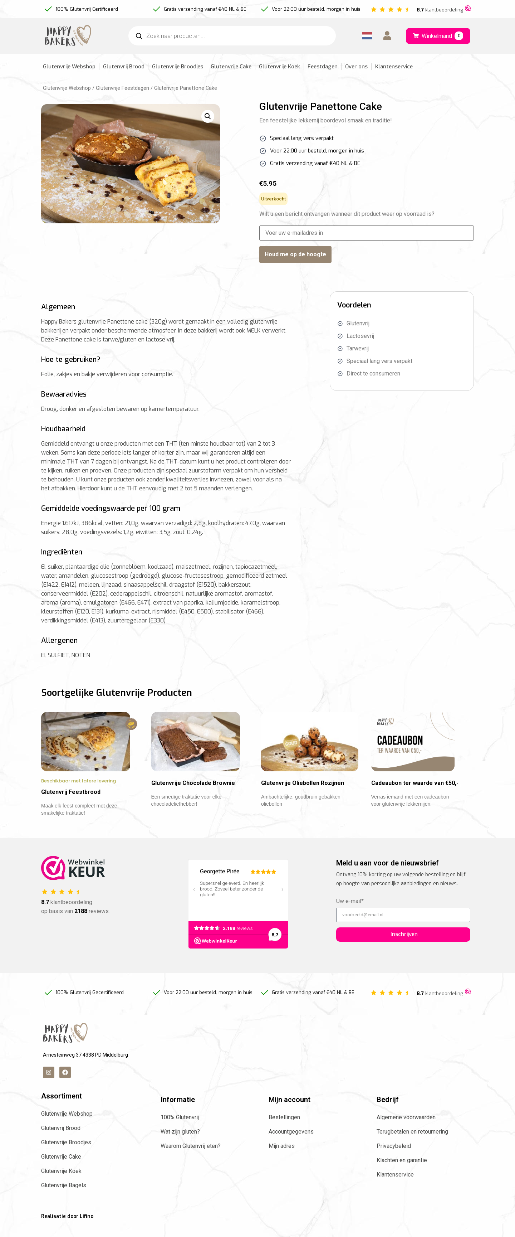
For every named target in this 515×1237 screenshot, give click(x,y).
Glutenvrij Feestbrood (70, 804)
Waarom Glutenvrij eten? (191, 1158)
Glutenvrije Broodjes (177, 66)
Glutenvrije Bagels (63, 1197)
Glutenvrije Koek (279, 66)
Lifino (86, 1228)
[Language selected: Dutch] (367, 36)
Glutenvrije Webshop (69, 66)
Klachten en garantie (402, 1172)
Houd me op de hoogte (295, 254)
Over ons (356, 66)
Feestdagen (323, 66)
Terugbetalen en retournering (412, 1143)
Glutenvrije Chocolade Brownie (193, 795)
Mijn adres (282, 1158)
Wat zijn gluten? (180, 1143)
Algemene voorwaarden (406, 1129)
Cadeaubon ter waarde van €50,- (414, 795)
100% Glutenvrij (180, 1129)
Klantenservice (394, 66)
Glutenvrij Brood (123, 66)
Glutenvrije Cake (231, 66)
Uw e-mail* (350, 914)
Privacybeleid (394, 1158)
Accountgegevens (291, 1143)
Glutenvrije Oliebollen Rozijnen (302, 795)
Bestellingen (284, 1129)
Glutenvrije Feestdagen (122, 88)
